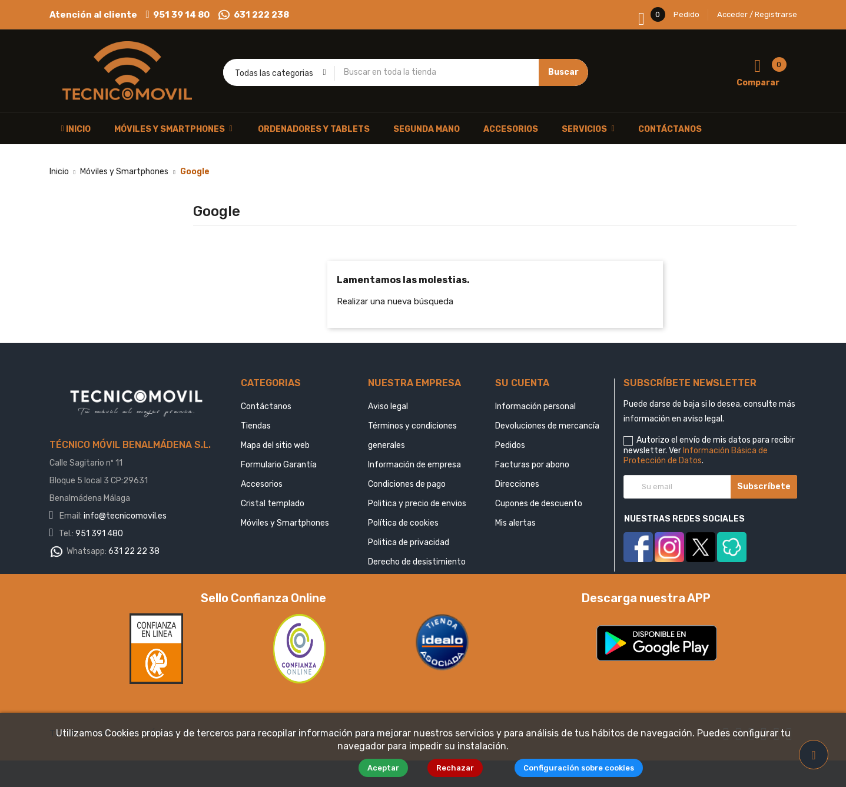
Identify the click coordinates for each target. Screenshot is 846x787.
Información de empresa (414, 465)
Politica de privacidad (408, 542)
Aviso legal (388, 406)
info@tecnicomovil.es (125, 516)
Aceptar (389, 767)
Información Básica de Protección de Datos (695, 456)
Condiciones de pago (407, 484)
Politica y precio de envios (417, 504)
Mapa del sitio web (275, 445)
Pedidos (510, 445)
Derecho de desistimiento (417, 562)
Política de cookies (403, 523)
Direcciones (517, 484)
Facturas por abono (532, 465)
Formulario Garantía (279, 465)
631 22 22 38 (134, 551)
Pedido (686, 14)
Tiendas (256, 426)
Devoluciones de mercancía (547, 426)
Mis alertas (515, 523)
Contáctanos (266, 406)
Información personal (535, 406)
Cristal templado (272, 504)
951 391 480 (99, 534)
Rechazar (461, 767)
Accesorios (262, 484)
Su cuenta (522, 382)
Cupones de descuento (538, 504)
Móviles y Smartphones (285, 523)
